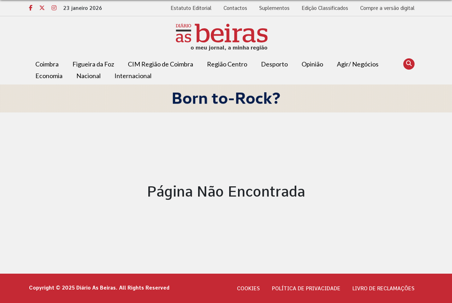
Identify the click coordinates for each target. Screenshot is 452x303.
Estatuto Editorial (191, 8)
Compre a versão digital (387, 8)
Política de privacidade (306, 288)
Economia (49, 76)
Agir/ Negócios (358, 64)
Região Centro (227, 64)
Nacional (88, 76)
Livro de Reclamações (383, 288)
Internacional (132, 76)
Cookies (248, 288)
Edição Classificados (325, 8)
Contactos (235, 8)
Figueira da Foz (93, 64)
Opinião (312, 64)
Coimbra (47, 64)
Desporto (274, 64)
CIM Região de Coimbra (160, 64)
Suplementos (274, 8)
